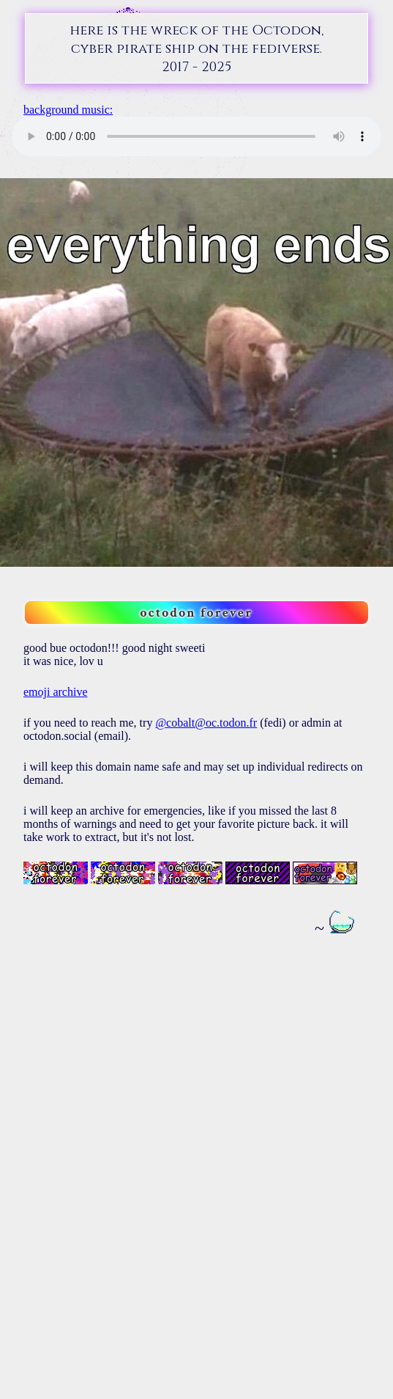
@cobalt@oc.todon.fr (206, 722)
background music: (68, 109)
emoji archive (55, 692)
